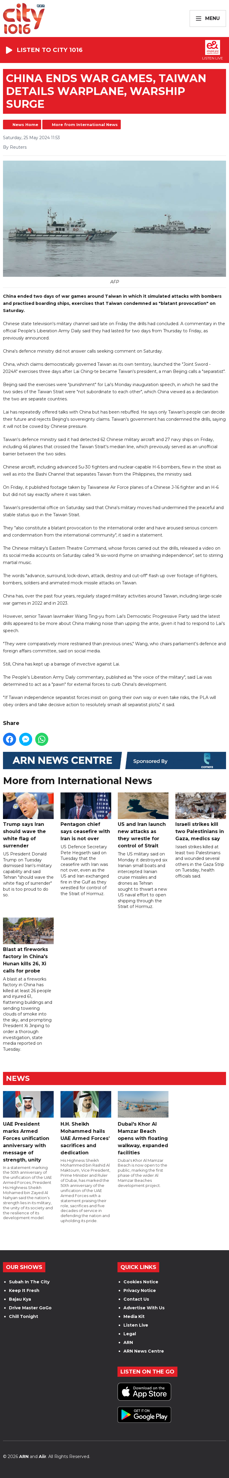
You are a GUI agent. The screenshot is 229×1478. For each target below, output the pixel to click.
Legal (129, 1333)
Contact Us (136, 1299)
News (18, 1078)
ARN (128, 1342)
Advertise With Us (144, 1307)
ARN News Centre (143, 1351)
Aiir (42, 1456)
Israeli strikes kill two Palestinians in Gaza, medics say (200, 816)
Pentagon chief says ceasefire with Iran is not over (86, 816)
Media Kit (134, 1316)
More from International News (85, 124)
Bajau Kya (20, 1299)
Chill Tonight (23, 1316)
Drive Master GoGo (30, 1307)
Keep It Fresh (24, 1290)
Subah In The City (29, 1282)
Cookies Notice (140, 1282)
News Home (25, 124)
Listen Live (135, 1325)
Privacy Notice (139, 1290)
